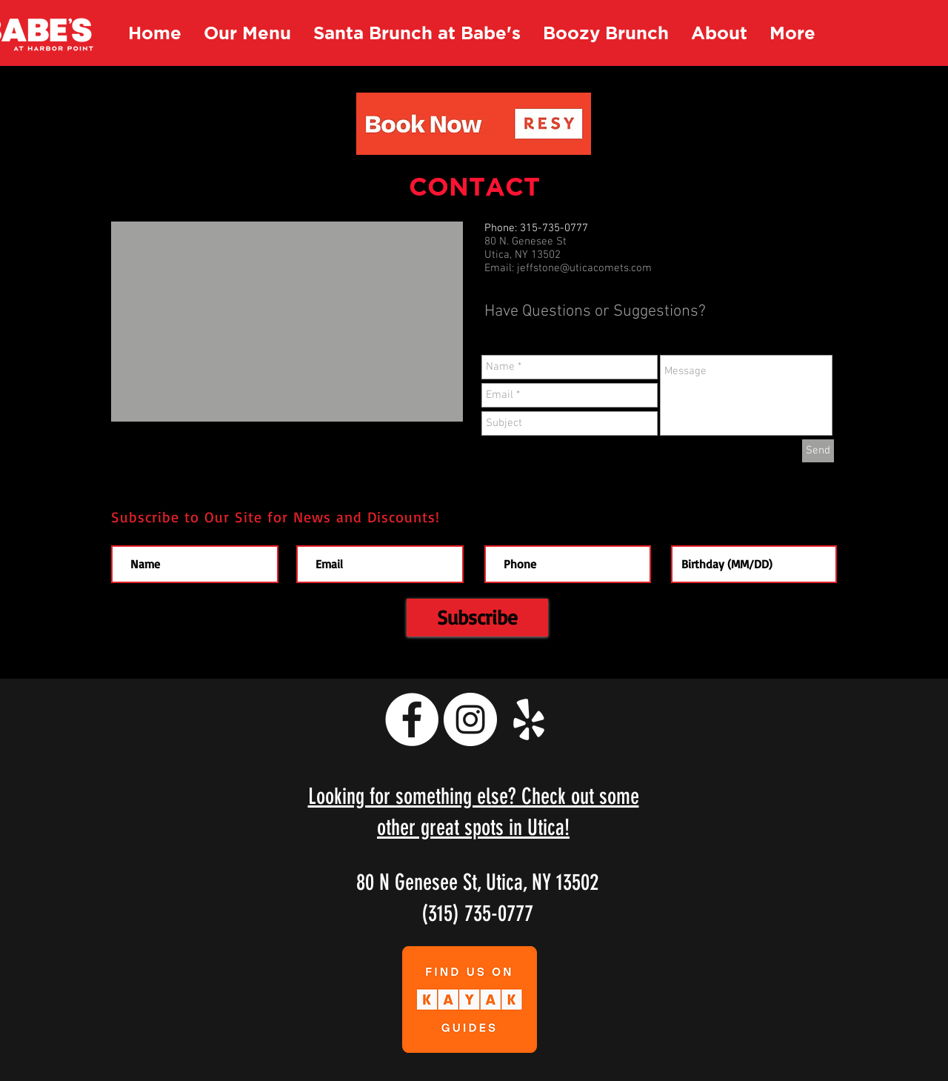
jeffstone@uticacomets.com (584, 268)
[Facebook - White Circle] (411, 719)
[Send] (818, 450)
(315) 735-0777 (477, 913)
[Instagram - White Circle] (470, 719)
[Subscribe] (477, 617)
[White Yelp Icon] (528, 719)
